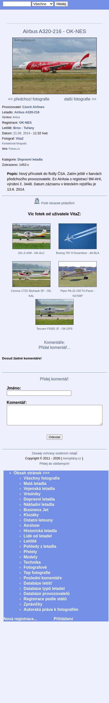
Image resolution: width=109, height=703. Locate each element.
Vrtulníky (32, 498)
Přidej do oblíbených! (54, 467)
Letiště (30, 545)
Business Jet (36, 513)
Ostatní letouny (38, 524)
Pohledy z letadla (40, 550)
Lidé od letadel (38, 540)
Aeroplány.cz (72, 462)
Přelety (30, 555)
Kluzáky (31, 518)
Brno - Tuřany (23, 128)
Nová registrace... (20, 622)
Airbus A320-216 (26, 112)
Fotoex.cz (14, 148)
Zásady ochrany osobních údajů (54, 457)
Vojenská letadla (39, 492)
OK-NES (25, 122)
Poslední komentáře (43, 582)
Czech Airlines (33, 107)
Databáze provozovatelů (47, 597)
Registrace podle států (45, 603)
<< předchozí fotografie (28, 99)
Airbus (16, 117)
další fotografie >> (80, 99)
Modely (30, 561)
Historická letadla (40, 534)
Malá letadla (35, 487)
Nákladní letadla (39, 508)
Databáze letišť (38, 587)
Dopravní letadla (39, 503)
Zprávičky (33, 608)
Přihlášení (63, 622)
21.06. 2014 (21, 133)
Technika (32, 566)
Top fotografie (37, 576)
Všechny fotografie (42, 482)
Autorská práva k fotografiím (51, 613)
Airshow (31, 529)
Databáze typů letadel (44, 592)
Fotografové (35, 571)
